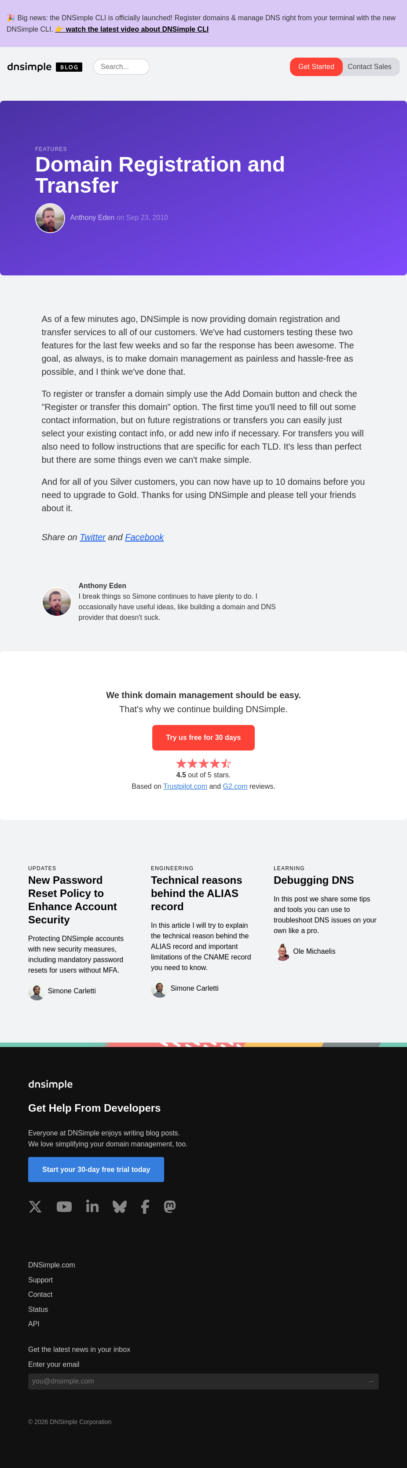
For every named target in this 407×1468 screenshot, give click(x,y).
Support (40, 1280)
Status (38, 1309)
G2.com (235, 786)
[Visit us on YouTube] (64, 1208)
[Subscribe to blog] (371, 1381)
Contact (40, 1294)
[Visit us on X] (35, 1208)
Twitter (93, 537)
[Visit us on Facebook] (145, 1208)
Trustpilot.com (185, 786)
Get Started (316, 66)
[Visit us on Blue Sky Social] (120, 1208)
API (34, 1324)
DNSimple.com (51, 1265)
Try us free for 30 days (203, 737)
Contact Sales (370, 66)
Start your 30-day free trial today (96, 1169)
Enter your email (54, 1364)
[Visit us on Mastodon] (170, 1208)
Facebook (144, 537)
